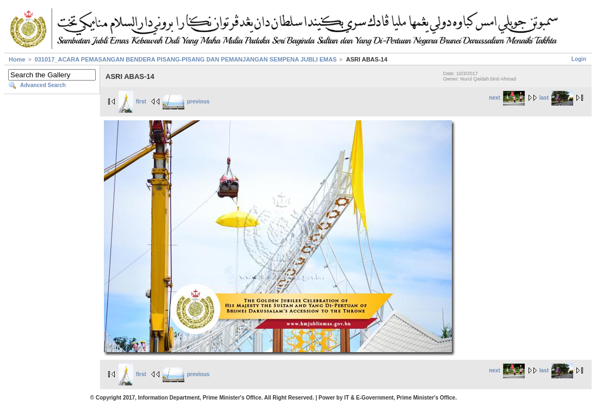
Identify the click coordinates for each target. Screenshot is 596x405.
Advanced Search (43, 85)
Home (17, 59)
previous (186, 102)
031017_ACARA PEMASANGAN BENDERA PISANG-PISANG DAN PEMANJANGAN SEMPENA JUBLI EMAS (186, 59)
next (507, 98)
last (556, 98)
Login (579, 59)
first (132, 102)
